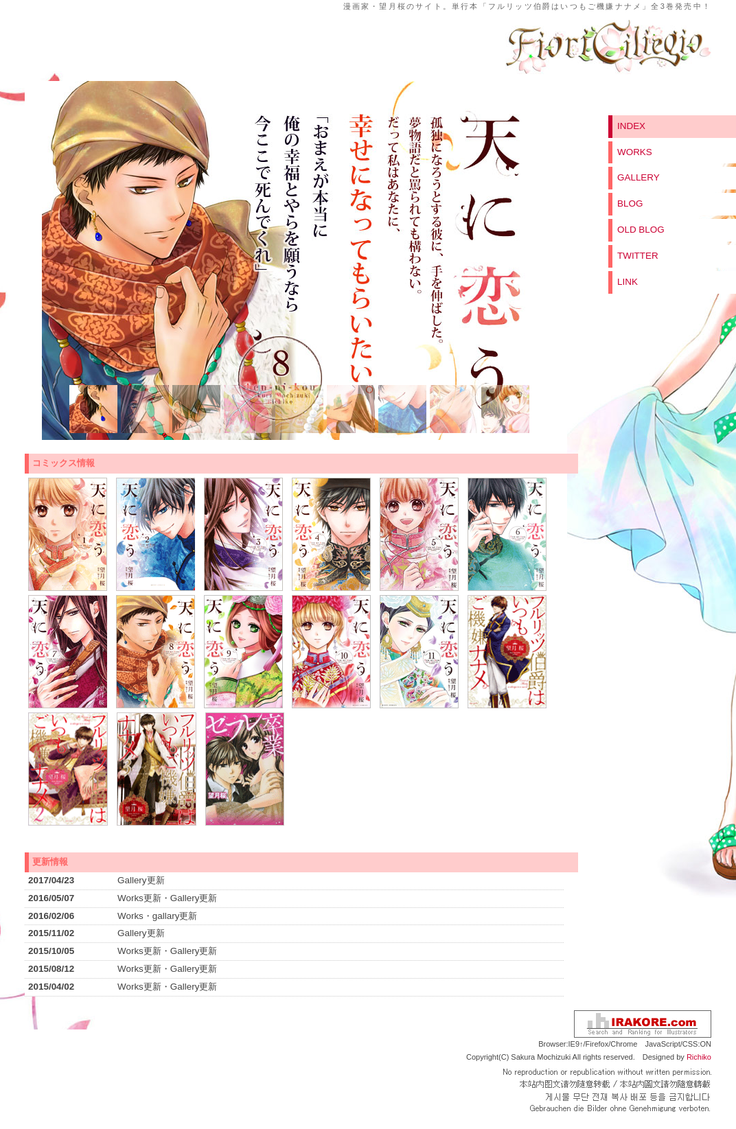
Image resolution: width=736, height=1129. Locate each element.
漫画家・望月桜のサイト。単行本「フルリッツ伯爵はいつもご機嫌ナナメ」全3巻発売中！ (527, 6)
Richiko (699, 1057)
